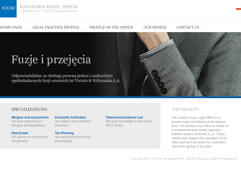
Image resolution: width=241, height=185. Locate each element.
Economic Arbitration (70, 117)
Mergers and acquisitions (30, 117)
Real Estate (20, 133)
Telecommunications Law (124, 117)
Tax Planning (64, 133)
